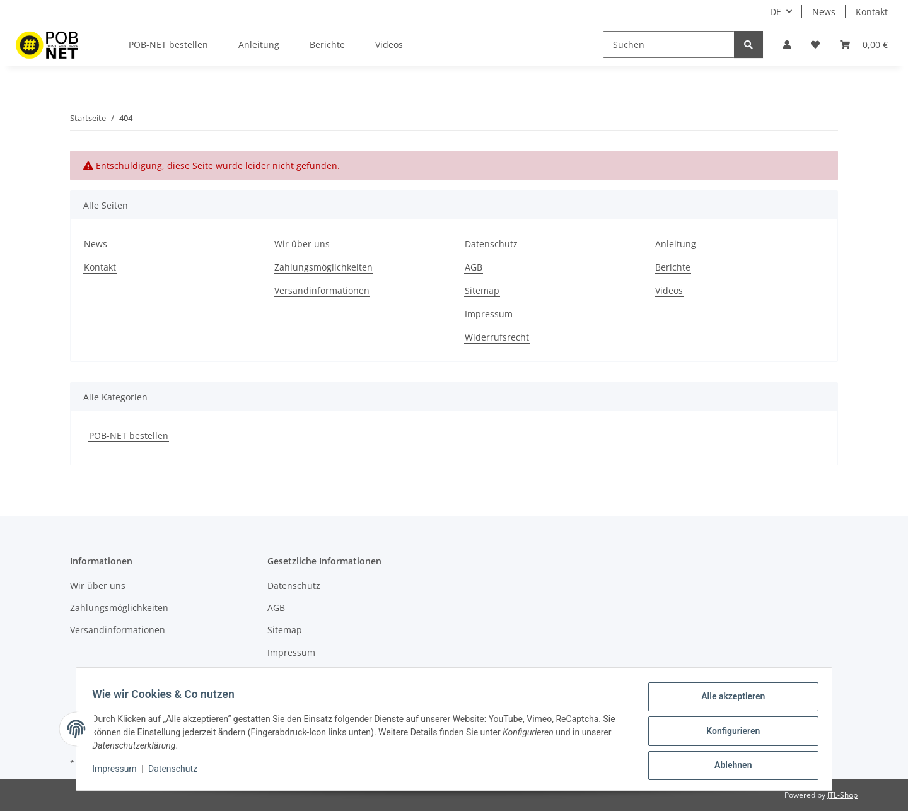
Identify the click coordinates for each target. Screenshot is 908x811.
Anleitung (258, 44)
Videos (389, 44)
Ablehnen (728, 766)
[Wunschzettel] (815, 44)
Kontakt (872, 12)
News (823, 12)
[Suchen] (669, 44)
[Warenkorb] (864, 44)
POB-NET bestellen (128, 435)
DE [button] (775, 12)
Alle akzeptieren (728, 701)
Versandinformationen (322, 290)
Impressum (118, 772)
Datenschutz (177, 772)
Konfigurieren (728, 733)
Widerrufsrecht (497, 337)
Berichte (327, 44)
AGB (473, 267)
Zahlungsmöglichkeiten (323, 267)
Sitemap (482, 290)
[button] (787, 44)
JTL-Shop (842, 795)
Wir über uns (302, 244)
